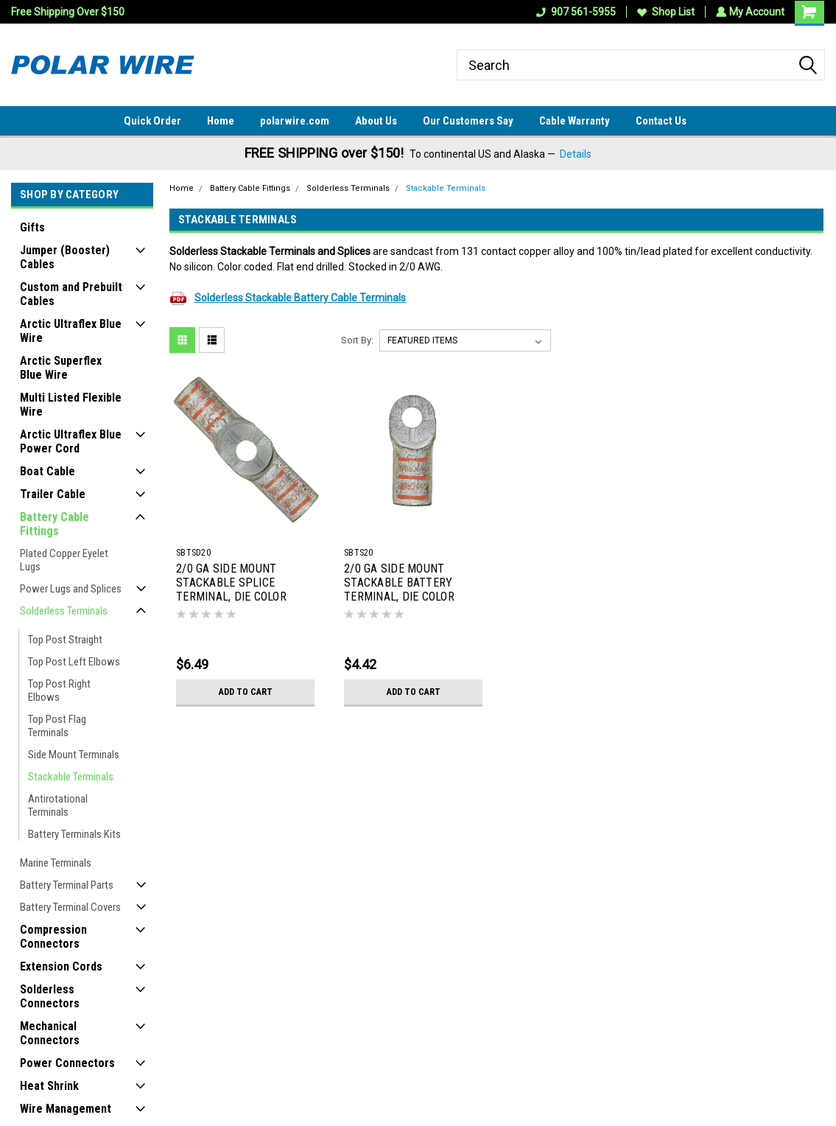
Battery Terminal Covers (70, 907)
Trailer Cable (52, 494)
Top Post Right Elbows (59, 690)
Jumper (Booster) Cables (65, 257)
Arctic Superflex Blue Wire (61, 368)
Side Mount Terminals (73, 754)
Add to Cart (246, 692)
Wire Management (65, 1109)
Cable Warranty (574, 120)
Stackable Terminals (70, 776)
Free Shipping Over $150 (67, 12)
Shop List (664, 12)
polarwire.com (294, 120)
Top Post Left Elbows (74, 661)
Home (220, 120)
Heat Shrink (49, 1086)
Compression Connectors (53, 937)
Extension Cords (61, 966)
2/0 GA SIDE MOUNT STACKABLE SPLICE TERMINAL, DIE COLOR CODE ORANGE (231, 584)
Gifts (32, 227)
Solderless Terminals (64, 611)
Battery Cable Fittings (54, 524)
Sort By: (357, 340)
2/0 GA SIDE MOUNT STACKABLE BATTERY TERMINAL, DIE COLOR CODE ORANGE (399, 584)
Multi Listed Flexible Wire (71, 405)
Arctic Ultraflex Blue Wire (71, 331)
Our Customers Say (468, 120)
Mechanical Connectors (50, 1033)
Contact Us (661, 120)
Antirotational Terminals (58, 805)
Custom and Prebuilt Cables (71, 294)
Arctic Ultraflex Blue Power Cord (71, 441)
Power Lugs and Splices (71, 588)
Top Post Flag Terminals (57, 726)
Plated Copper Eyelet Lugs (64, 560)
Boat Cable (47, 471)
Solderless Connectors (50, 996)
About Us (376, 120)
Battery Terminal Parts (66, 885)
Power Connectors (67, 1063)
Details (575, 154)
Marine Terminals (55, 863)
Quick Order (152, 120)
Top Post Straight (65, 639)
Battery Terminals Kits (74, 834)
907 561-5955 (574, 12)
